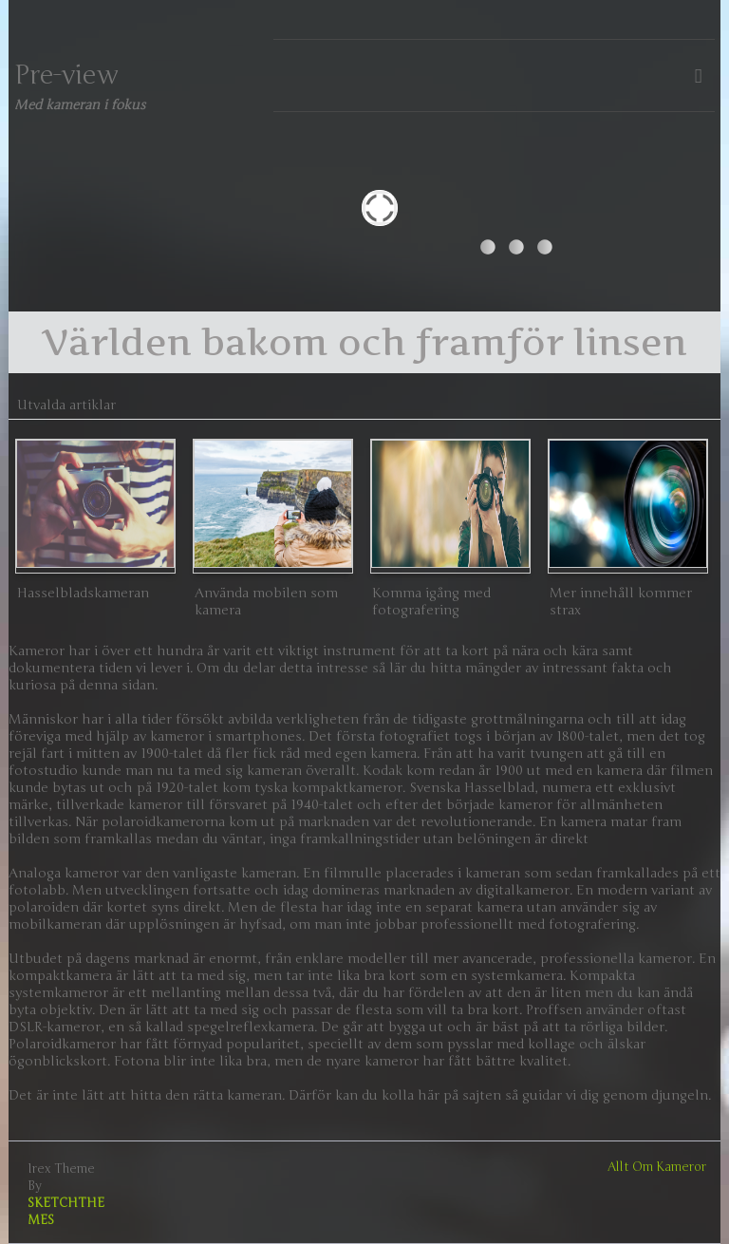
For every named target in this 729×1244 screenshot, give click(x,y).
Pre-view (66, 75)
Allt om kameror (657, 1167)
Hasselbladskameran (83, 593)
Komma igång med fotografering (431, 601)
